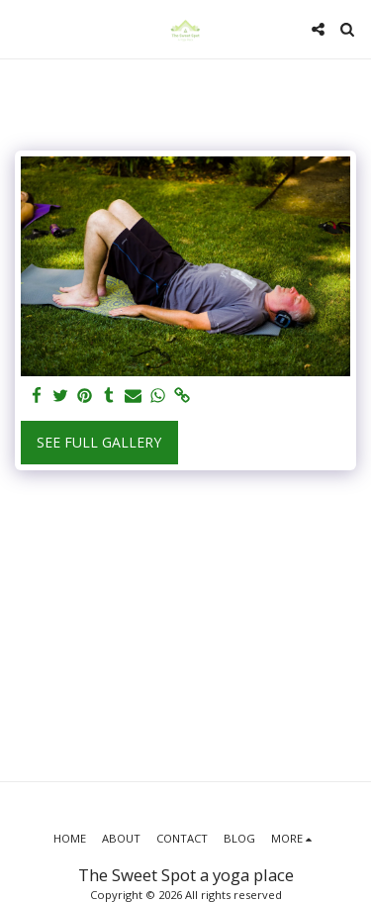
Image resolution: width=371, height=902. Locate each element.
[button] (22, 28)
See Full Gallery (99, 442)
